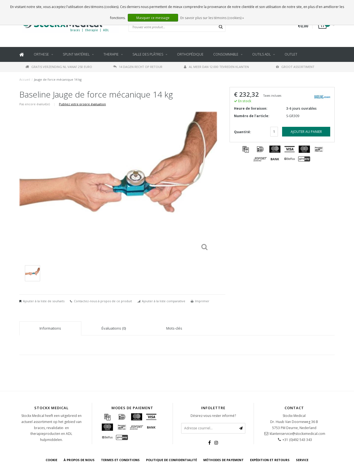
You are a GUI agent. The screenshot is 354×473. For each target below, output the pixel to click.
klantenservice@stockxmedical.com (297, 433)
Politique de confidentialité (171, 460)
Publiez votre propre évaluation (82, 104)
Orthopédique (190, 54)
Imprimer (202, 301)
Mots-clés (174, 328)
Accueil (24, 79)
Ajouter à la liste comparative (163, 301)
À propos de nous (79, 460)
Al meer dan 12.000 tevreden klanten (216, 67)
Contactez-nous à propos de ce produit (103, 301)
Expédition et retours (270, 460)
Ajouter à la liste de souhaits (43, 301)
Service (302, 460)
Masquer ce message (153, 17)
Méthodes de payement (223, 460)
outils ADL (261, 54)
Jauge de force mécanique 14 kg (58, 79)
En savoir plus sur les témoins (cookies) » (212, 17)
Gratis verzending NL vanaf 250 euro (58, 67)
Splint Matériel (76, 54)
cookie (51, 460)
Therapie (111, 54)
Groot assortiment (295, 67)
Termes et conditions (120, 460)
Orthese (41, 54)
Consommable (225, 54)
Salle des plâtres (147, 54)
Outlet (291, 54)
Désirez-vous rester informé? (213, 415)
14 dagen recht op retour (137, 67)
